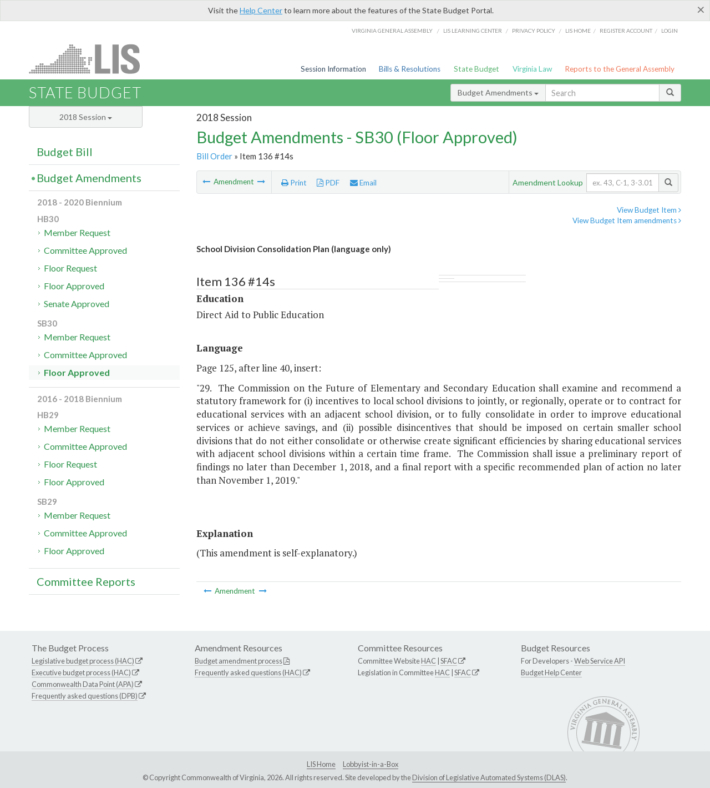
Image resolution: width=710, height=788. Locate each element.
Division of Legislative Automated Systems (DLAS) (489, 777)
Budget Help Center (551, 672)
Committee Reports (86, 581)
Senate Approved (76, 303)
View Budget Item (649, 209)
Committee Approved (85, 250)
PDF (328, 182)
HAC (428, 660)
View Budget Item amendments (626, 220)
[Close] (701, 9)
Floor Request (70, 268)
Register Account (626, 30)
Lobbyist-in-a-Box (370, 764)
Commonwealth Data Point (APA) (83, 684)
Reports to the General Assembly (619, 68)
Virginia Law (532, 68)
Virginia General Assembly (392, 30)
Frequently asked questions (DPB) (85, 695)
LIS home (578, 30)
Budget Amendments (498, 92)
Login (669, 30)
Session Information (333, 68)
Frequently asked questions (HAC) (248, 672)
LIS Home (321, 764)
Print (294, 182)
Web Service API (599, 660)
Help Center (261, 10)
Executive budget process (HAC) (81, 672)
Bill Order (214, 156)
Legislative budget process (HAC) (83, 660)
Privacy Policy (533, 30)
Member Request (77, 232)
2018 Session (85, 117)
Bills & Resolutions (409, 68)
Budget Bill (65, 151)
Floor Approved (74, 285)
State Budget (476, 68)
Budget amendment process (238, 660)
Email (363, 182)
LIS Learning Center (472, 30)
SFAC (448, 660)
